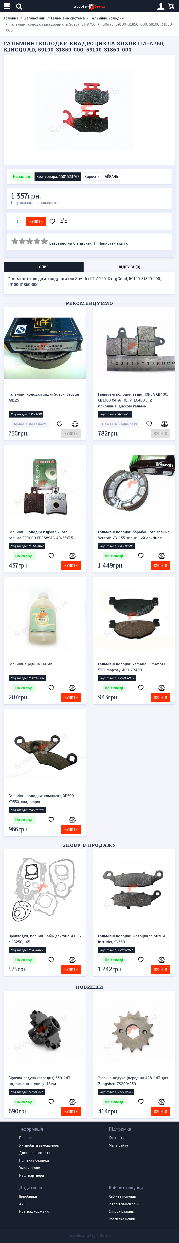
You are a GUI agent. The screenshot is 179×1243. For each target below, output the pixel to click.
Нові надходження (34, 1212)
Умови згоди (29, 1168)
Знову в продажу (89, 845)
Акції (23, 1204)
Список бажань (121, 1212)
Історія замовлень (124, 1204)
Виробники (28, 1197)
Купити (36, 221)
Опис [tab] (44, 267)
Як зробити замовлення (39, 1146)
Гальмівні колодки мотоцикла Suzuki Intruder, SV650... (131, 939)
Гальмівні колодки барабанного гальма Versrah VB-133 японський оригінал (134, 535)
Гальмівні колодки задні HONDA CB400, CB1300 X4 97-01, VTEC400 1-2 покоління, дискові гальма (133, 400)
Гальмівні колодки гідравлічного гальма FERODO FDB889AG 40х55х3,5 (41, 535)
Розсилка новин (122, 1219)
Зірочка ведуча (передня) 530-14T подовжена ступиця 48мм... (39, 1080)
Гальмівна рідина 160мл (30, 664)
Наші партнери (31, 1176)
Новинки (90, 987)
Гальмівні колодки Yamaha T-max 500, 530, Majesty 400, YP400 (132, 667)
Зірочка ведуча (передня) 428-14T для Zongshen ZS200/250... (133, 1080)
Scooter (89, 6)
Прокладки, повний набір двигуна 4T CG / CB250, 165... (45, 939)
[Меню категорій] (7, 6)
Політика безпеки (34, 1161)
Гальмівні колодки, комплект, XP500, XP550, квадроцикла (41, 798)
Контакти (117, 1138)
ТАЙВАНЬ (110, 176)
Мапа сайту (118, 1146)
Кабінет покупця (122, 1197)
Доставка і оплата (34, 1153)
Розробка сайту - (89, 1235)
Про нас (25, 1138)
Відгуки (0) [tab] (129, 267)
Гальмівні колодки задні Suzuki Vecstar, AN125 (44, 397)
